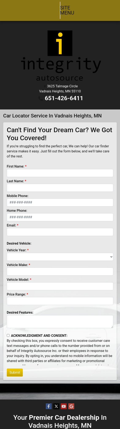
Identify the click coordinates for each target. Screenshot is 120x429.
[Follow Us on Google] (71, 406)
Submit (14, 367)
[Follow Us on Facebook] (49, 406)
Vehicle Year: (16, 245)
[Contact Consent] (8, 330)
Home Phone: (17, 206)
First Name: (15, 161)
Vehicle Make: (17, 260)
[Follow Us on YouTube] (64, 406)
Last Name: (15, 176)
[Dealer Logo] (60, 50)
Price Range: (16, 289)
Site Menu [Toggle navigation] (60, 8)
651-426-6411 (64, 93)
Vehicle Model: (18, 275)
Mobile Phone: (17, 191)
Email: (11, 220)
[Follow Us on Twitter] (56, 406)
